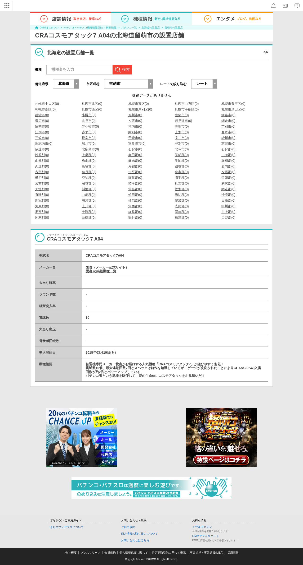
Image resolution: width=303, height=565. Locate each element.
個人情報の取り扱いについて (139, 533)
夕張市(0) (135, 120)
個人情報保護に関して (134, 552)
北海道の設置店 (151, 27)
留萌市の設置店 (174, 27)
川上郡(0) (228, 211)
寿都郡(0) (135, 166)
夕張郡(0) (228, 172)
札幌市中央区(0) (47, 103)
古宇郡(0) (42, 172)
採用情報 (233, 552)
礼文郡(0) (182, 183)
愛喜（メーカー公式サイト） (107, 267)
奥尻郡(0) (182, 160)
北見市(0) (89, 120)
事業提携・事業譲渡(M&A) (206, 552)
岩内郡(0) (228, 166)
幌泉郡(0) (182, 200)
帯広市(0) (42, 120)
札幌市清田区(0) (233, 109)
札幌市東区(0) (138, 103)
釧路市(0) (228, 115)
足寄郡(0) (42, 211)
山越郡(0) (42, 160)
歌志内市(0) (43, 143)
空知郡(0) (89, 177)
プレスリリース (90, 552)
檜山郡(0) (89, 160)
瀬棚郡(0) (228, 160)
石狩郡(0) (228, 149)
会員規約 (110, 552)
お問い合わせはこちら (135, 540)
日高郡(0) (228, 200)
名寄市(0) (228, 132)
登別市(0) (182, 143)
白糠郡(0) (89, 217)
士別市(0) (182, 132)
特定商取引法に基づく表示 (169, 552)
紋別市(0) (135, 132)
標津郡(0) (182, 217)
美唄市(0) (182, 126)
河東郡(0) (42, 206)
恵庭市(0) (228, 143)
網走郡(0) (228, 189)
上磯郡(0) (89, 155)
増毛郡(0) (182, 177)
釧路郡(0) (135, 211)
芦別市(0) (228, 126)
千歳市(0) (135, 137)
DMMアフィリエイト (205, 536)
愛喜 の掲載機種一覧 (101, 271)
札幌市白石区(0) (187, 103)
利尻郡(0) (228, 183)
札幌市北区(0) (92, 103)
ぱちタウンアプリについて (67, 527)
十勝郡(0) (89, 211)
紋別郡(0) (182, 189)
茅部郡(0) (182, 155)
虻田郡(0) (135, 194)
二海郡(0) (228, 155)
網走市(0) (228, 120)
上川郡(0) (89, 206)
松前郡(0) (42, 155)
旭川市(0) (135, 115)
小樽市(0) (89, 115)
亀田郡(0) (135, 155)
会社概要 (71, 552)
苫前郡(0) (42, 183)
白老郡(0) (89, 194)
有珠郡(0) (42, 194)
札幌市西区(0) (92, 109)
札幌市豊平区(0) (233, 103)
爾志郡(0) (135, 160)
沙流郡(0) (228, 194)
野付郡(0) (135, 217)
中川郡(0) (228, 206)
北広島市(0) (90, 149)
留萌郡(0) (228, 177)
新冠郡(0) (42, 200)
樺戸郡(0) (42, 177)
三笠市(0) (42, 137)
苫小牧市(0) (90, 126)
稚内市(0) (135, 126)
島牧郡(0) (89, 166)
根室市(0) (89, 137)
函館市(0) (42, 115)
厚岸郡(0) (182, 211)
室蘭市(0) (182, 115)
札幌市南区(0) (45, 109)
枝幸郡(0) (135, 183)
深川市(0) (89, 143)
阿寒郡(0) (42, 217)
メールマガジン (202, 526)
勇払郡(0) (182, 194)
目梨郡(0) (228, 217)
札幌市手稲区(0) (187, 109)
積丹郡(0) (89, 172)
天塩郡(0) (42, 189)
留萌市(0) (42, 126)
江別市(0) (42, 132)
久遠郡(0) (42, 166)
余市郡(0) (182, 172)
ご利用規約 (128, 527)
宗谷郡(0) (89, 183)
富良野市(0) (137, 143)
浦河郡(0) (89, 200)
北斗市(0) (182, 149)
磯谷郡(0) (182, 166)
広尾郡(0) (182, 206)
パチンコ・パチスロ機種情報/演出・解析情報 (90, 27)
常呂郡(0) (135, 189)
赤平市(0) (89, 132)
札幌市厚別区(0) (140, 109)
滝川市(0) (182, 137)
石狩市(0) (135, 149)
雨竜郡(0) (135, 177)
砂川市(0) (228, 137)
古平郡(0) (135, 172)
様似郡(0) (135, 200)
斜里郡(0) (89, 189)
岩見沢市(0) (183, 120)
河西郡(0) (135, 206)
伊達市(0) (42, 149)
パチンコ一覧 (129, 27)
